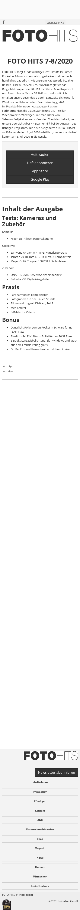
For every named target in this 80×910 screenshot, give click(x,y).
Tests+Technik (40, 886)
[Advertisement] (40, 572)
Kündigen (40, 801)
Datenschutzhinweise (40, 829)
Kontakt (40, 810)
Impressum (40, 792)
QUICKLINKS (55, 23)
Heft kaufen (40, 154)
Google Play (40, 179)
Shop (40, 839)
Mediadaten (40, 782)
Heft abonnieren (40, 163)
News (40, 857)
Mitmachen (40, 876)
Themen (40, 867)
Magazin (40, 848)
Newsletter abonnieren (56, 772)
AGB (40, 820)
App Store (40, 171)
